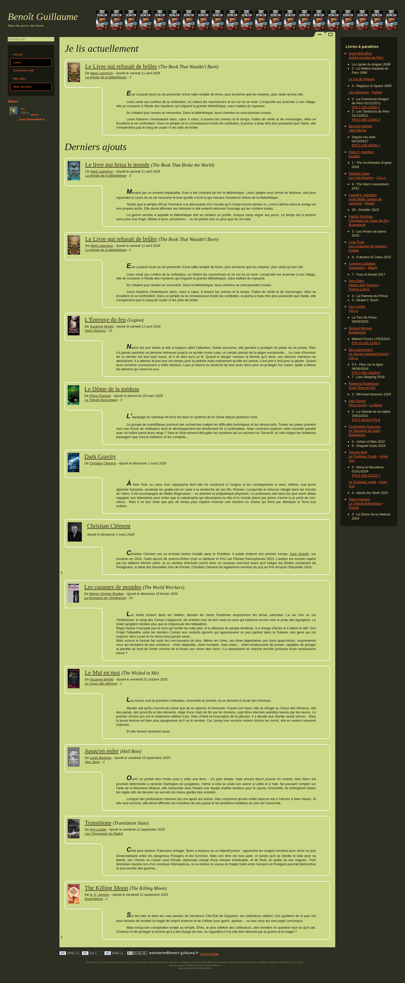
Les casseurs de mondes (112, 586)
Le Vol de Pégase (362, 79)
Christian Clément (103, 463)
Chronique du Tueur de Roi (368, 221)
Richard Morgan (360, 328)
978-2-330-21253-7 (366, 475)
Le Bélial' (376, 405)
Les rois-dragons (361, 178)
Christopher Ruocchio (364, 426)
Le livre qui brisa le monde (117, 164)
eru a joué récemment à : (26, 119)
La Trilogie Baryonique (365, 503)
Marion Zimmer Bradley (106, 594)
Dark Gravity (100, 456)
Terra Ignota (357, 405)
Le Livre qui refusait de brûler (121, 66)
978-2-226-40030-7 (366, 145)
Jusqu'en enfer (102, 751)
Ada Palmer (357, 401)
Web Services (22, 86)
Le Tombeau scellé (362, 482)
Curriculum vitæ (23, 70)
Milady (370, 203)
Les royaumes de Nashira (367, 246)
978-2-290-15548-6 (366, 373)
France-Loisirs (359, 289)
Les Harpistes (359, 92)
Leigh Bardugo (100, 758)
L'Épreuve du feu (105, 319)
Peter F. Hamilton (361, 152)
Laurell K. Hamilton (363, 195)
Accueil (18, 54)
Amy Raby (356, 281)
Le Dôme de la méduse (111, 389)
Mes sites (19, 78)
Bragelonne (357, 225)
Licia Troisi (356, 242)
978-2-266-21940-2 (366, 107)
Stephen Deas (359, 173)
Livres (17, 62)
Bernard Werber (360, 126)
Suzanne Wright (101, 326)
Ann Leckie (357, 306)
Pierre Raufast (359, 499)
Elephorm (198, 965)
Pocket (377, 92)
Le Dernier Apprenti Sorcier (368, 354)
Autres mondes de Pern (366, 58)
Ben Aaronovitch (361, 350)
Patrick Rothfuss (361, 216)
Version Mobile (209, 954)
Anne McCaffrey (360, 53)
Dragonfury (357, 268)
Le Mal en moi (102, 672)
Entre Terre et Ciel (362, 388)
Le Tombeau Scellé (363, 456)
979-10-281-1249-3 (366, 343)
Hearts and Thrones (363, 285)
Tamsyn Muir (358, 452)
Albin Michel (358, 130)
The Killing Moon (106, 887)
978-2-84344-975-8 (366, 420)
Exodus (354, 156)
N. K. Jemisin (99, 895)
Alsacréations (213, 965)
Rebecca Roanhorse (364, 384)
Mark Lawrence (101, 73)
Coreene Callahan (362, 263)
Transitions (98, 822)
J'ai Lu (381, 178)
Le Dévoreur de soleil (364, 431)
